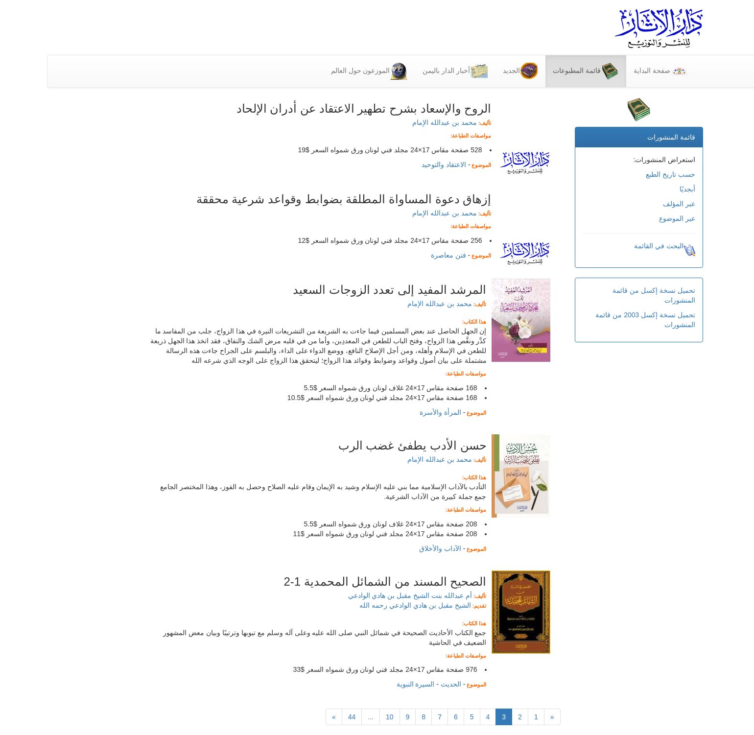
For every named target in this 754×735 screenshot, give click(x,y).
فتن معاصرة (401, 255)
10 (343, 717)
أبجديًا (640, 189)
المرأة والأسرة (393, 412)
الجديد (473, 71)
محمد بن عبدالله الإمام (397, 122)
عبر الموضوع (630, 218)
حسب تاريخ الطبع (623, 174)
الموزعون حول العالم (322, 71)
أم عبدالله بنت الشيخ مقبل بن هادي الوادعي (363, 595)
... (324, 717)
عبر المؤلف (632, 204)
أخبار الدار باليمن (408, 71)
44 (305, 717)
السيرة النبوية (369, 684)
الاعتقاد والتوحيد (397, 164)
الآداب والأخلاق (393, 548)
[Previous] (505, 717)
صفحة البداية (614, 71)
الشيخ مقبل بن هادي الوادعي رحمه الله (368, 605)
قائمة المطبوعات (538, 71)
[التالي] (287, 717)
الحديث (404, 684)
